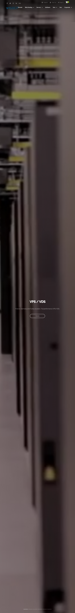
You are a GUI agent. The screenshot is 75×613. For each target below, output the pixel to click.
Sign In (60, 2)
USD (20, 3)
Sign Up (53, 2)
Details (37, 316)
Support (45, 2)
